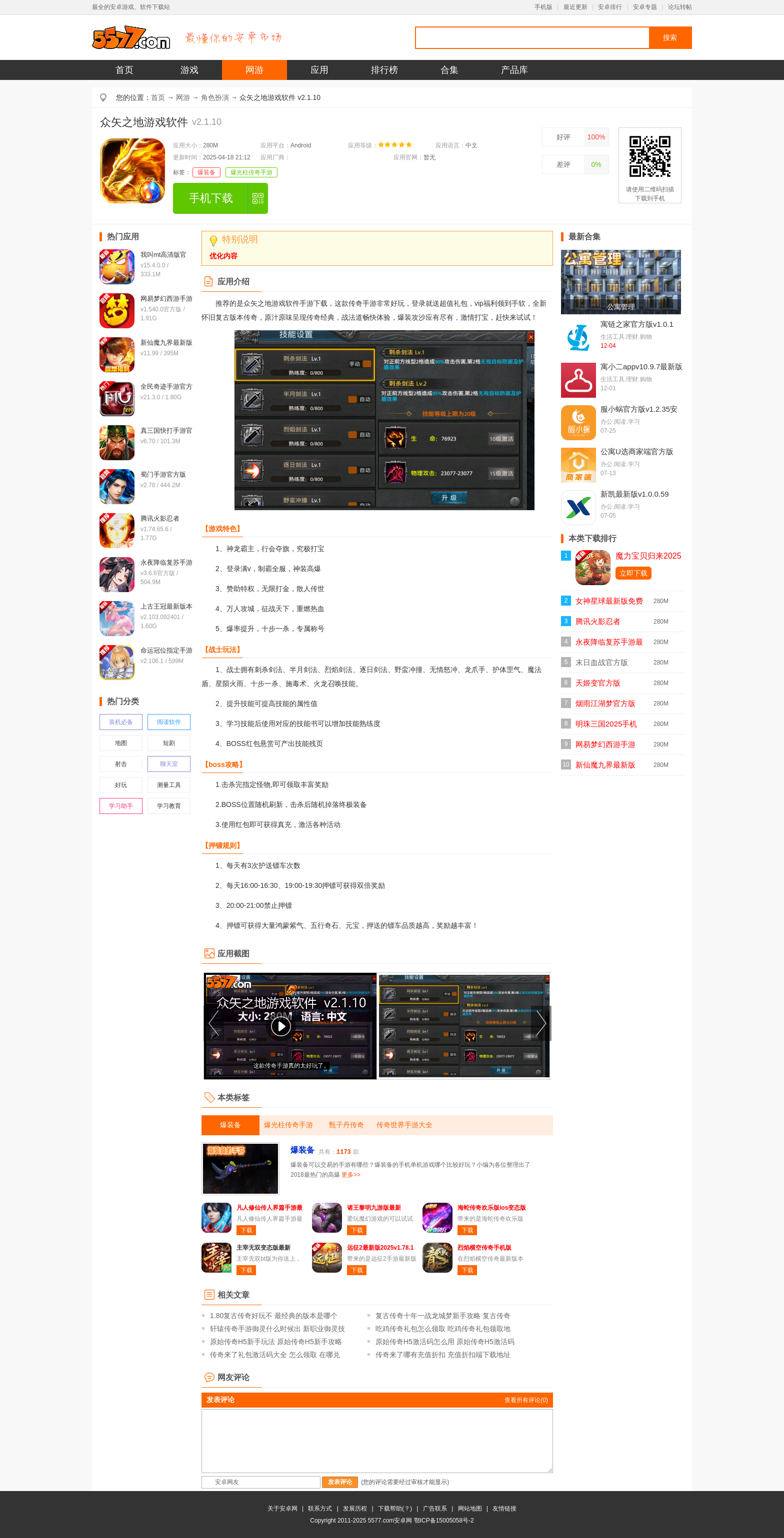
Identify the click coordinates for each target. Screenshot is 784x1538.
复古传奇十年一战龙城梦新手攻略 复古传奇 (443, 1316)
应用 (319, 70)
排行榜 (384, 70)
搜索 (670, 37)
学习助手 (121, 805)
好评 (563, 137)
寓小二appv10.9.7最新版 (641, 366)
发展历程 (355, 1508)
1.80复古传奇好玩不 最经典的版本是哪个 (274, 1316)
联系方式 (320, 1508)
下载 (246, 1230)
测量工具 (169, 784)
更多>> (351, 1174)
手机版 (543, 6)
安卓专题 (645, 6)
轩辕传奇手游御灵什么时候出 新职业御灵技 (277, 1329)
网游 (255, 70)
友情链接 (504, 1508)
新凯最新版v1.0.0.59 (634, 494)
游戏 (189, 70)
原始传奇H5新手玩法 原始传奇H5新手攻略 (276, 1342)
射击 (121, 764)
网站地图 (470, 1508)
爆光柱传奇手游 (251, 172)
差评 (563, 164)
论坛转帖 (680, 6)
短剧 (169, 743)
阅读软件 (169, 722)
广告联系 (435, 1508)
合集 (449, 70)
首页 (125, 70)
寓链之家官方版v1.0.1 (637, 324)
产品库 (514, 70)
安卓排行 (610, 6)
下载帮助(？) (395, 1508)
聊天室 (169, 764)
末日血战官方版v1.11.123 (602, 665)
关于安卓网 (283, 1508)
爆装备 (207, 172)
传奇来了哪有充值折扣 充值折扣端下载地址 (443, 1355)
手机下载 (211, 198)
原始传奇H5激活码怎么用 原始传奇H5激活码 (445, 1342)
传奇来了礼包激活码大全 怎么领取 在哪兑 (275, 1355)
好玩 (121, 784)
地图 (121, 743)
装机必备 (121, 722)
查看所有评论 (526, 1400)
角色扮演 (215, 97)
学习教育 (169, 805)
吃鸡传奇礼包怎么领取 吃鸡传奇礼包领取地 (443, 1329)
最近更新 (576, 6)
